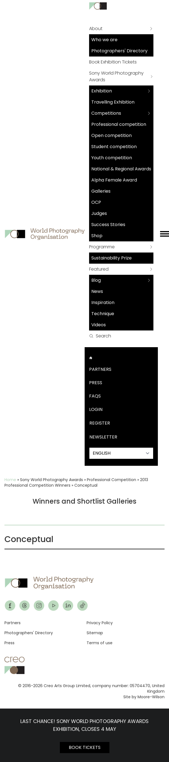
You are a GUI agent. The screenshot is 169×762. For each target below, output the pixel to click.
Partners (100, 369)
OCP (96, 202)
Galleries (101, 191)
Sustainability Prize (111, 258)
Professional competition (118, 124)
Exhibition (101, 91)
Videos (98, 325)
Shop (96, 235)
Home (10, 479)
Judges (99, 213)
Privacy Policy (100, 623)
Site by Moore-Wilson (144, 697)
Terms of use (99, 643)
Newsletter (103, 437)
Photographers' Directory (119, 51)
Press (95, 382)
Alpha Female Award (114, 180)
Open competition (111, 135)
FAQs (95, 396)
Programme (102, 247)
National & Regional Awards (121, 169)
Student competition (114, 146)
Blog (96, 280)
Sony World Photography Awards (116, 76)
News (97, 291)
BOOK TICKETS (85, 747)
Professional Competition (111, 479)
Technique (102, 313)
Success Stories (108, 224)
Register (99, 423)
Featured (99, 269)
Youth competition (111, 158)
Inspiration (102, 302)
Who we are (104, 39)
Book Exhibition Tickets (113, 62)
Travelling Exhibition (112, 102)
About (95, 28)
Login (95, 409)
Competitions (106, 113)
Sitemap (95, 633)
